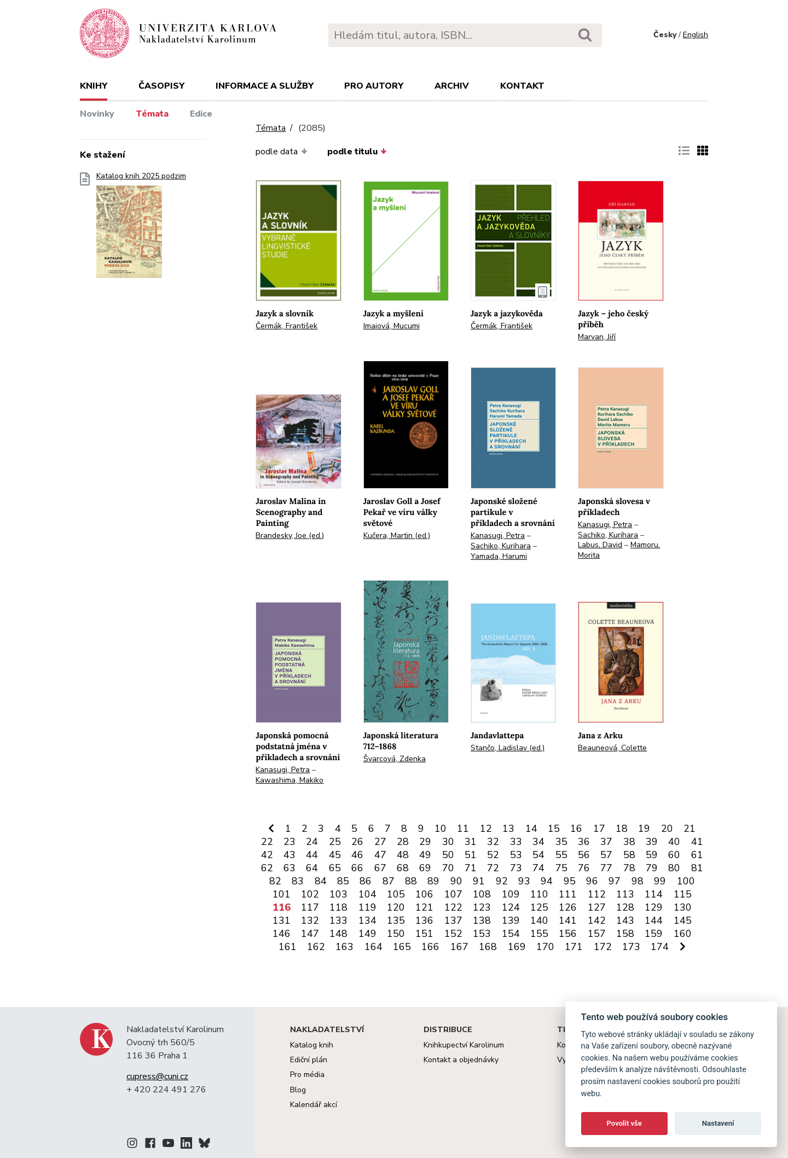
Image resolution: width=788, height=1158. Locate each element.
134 (367, 920)
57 (606, 854)
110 (539, 894)
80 (674, 868)
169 (517, 946)
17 (599, 828)
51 (471, 854)
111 (568, 894)
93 (524, 881)
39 (652, 841)
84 (321, 881)
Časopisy (161, 86)
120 (396, 907)
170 (545, 946)
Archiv (451, 86)
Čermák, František (286, 326)
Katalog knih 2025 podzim (141, 228)
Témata (152, 114)
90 (456, 881)
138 (482, 920)
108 (482, 894)
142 (597, 920)
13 (508, 828)
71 (471, 868)
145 (683, 920)
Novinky (97, 114)
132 (310, 920)
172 (603, 946)
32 (493, 841)
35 (561, 841)
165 (402, 946)
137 (453, 920)
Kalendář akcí (313, 1104)
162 (316, 946)
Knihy (93, 86)
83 (298, 881)
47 (380, 854)
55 (561, 854)
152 (453, 933)
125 (539, 907)
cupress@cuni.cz (157, 1076)
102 (310, 894)
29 (425, 841)
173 (631, 946)
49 (425, 854)
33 (516, 841)
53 (516, 854)
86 (366, 881)
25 (335, 841)
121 (424, 907)
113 (625, 894)
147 (310, 933)
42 (267, 854)
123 (482, 907)
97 (615, 881)
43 (289, 854)
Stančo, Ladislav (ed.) (507, 748)
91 (479, 881)
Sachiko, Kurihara (501, 546)
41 (697, 841)
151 (424, 933)
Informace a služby (265, 86)
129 (654, 907)
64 (312, 868)
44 (312, 854)
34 (538, 841)
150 (396, 933)
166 (430, 946)
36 (584, 841)
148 (338, 933)
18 (622, 828)
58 (629, 854)
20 (667, 828)
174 (660, 946)
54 (538, 854)
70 (448, 868)
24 (312, 841)
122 (453, 907)
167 (459, 946)
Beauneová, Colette (612, 748)
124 (511, 907)
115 (683, 894)
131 (282, 920)
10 (440, 828)
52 (493, 854)
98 (637, 881)
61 (697, 854)
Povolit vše (624, 1123)
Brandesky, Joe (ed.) (290, 535)
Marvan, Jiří (597, 337)
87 (389, 881)
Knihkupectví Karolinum (464, 1045)
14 (531, 828)
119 (367, 907)
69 (425, 868)
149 (367, 933)
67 (380, 868)
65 (335, 868)
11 (463, 828)
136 (424, 920)
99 (660, 881)
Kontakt (522, 86)
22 (267, 841)
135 (396, 920)
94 (547, 881)
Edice (201, 114)
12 (486, 828)
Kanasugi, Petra (498, 535)
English (695, 35)
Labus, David (600, 545)
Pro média (307, 1074)
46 (357, 854)
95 (570, 881)
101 (282, 894)
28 (403, 841)
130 (683, 907)
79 (652, 868)
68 (403, 868)
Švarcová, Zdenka (394, 759)
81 (697, 868)
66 (357, 868)
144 (654, 920)
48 (403, 854)
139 (511, 920)
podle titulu (357, 152)
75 (561, 868)
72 (493, 868)
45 (335, 854)
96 (592, 881)
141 (568, 920)
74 (538, 868)
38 (629, 841)
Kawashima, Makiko (289, 780)
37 (606, 841)
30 (448, 841)
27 (380, 841)
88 (411, 881)
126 (568, 907)
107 (453, 894)
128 (625, 907)
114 (654, 894)
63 (289, 868)
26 (357, 841)
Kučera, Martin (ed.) (396, 535)
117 (310, 907)
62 (267, 868)
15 (554, 828)
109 (511, 894)
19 (644, 828)
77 (606, 868)
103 (338, 894)
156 (568, 933)
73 (516, 868)
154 (511, 933)
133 (338, 920)
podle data (281, 152)
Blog (298, 1090)
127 (597, 907)
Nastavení (718, 1123)
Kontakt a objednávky (461, 1060)
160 (683, 933)
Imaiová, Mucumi (391, 326)
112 (597, 894)
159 (654, 933)
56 (584, 854)
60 (674, 854)
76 (584, 868)
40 (674, 841)
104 (367, 894)
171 (574, 946)
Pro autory (373, 86)
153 (482, 933)
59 (652, 854)
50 (448, 854)
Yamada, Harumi (499, 556)
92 (502, 881)
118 (338, 907)
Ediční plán (308, 1060)
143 (625, 920)
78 (629, 868)
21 (689, 828)
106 (424, 894)
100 (686, 881)
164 (373, 946)
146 (282, 933)
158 (625, 933)
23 (289, 841)
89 (433, 881)
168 (488, 946)
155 (539, 933)
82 (275, 881)
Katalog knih (311, 1045)
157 (597, 933)
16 (576, 828)
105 (396, 894)
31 (471, 841)
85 (343, 881)
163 (344, 946)
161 (288, 946)
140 (539, 920)
